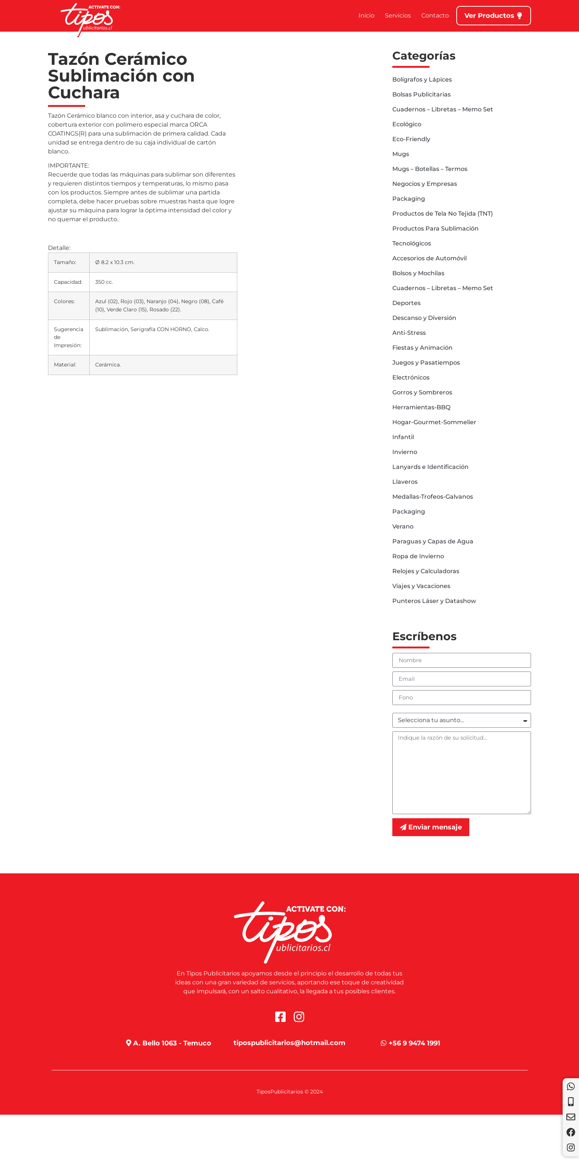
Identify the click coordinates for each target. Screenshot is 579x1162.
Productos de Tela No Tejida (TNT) (442, 213)
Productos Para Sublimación (435, 228)
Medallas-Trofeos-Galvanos (432, 496)
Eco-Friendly (411, 139)
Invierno (404, 451)
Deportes (406, 303)
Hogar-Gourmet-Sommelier (434, 422)
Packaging (408, 198)
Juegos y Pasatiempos (426, 362)
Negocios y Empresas (424, 183)
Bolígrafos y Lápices (422, 79)
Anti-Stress (409, 332)
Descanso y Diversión (424, 317)
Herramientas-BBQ (421, 407)
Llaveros (405, 481)
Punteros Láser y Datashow (434, 600)
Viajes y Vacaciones (421, 586)
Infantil (403, 437)
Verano (403, 526)
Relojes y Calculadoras (425, 571)
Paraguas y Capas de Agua (432, 541)
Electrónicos (411, 377)
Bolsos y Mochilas (418, 273)
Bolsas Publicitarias (421, 94)
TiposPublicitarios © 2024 (290, 1091)
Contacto (435, 15)
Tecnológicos (411, 243)
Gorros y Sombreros (422, 392)
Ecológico (406, 124)
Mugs (400, 154)
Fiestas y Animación (422, 347)
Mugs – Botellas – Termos (429, 168)
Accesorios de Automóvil (429, 258)
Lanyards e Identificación (430, 466)
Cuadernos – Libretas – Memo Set (442, 109)
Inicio (366, 15)
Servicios (398, 15)
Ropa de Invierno (418, 556)
